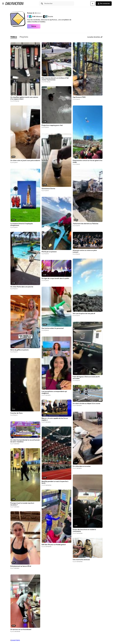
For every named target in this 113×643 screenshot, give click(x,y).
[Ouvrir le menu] (3, 3)
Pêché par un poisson (49, 252)
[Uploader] (92, 3)
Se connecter (104, 3)
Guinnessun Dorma (48, 188)
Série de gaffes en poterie (19, 350)
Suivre (33, 26)
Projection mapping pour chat (52, 125)
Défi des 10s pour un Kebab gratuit (54, 544)
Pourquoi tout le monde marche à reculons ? (22, 504)
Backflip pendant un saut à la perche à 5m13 (55, 482)
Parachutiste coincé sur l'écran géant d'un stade (87, 161)
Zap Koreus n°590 (79, 97)
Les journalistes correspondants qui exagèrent (54, 392)
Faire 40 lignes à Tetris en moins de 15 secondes (86, 377)
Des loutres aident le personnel (53, 328)
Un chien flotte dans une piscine (21, 287)
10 (19, 640)
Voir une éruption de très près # (84, 313)
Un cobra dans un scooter (82, 466)
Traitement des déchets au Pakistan (85, 224)
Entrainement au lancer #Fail (20, 566)
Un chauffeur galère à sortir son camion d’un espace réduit (24, 98)
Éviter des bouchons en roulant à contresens (84, 530)
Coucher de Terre (16, 413)
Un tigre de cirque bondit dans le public (55, 278)
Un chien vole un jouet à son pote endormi (25, 160)
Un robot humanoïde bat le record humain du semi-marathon (25, 441)
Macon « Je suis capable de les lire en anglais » (55, 419)
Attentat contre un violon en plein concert (85, 251)
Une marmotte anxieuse (81, 560)
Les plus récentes (95, 37)
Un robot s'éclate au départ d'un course (86, 403)
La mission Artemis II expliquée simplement (21, 224)
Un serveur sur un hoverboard (20, 629)
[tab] (13, 37)
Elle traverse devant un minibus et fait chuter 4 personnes (55, 79)
